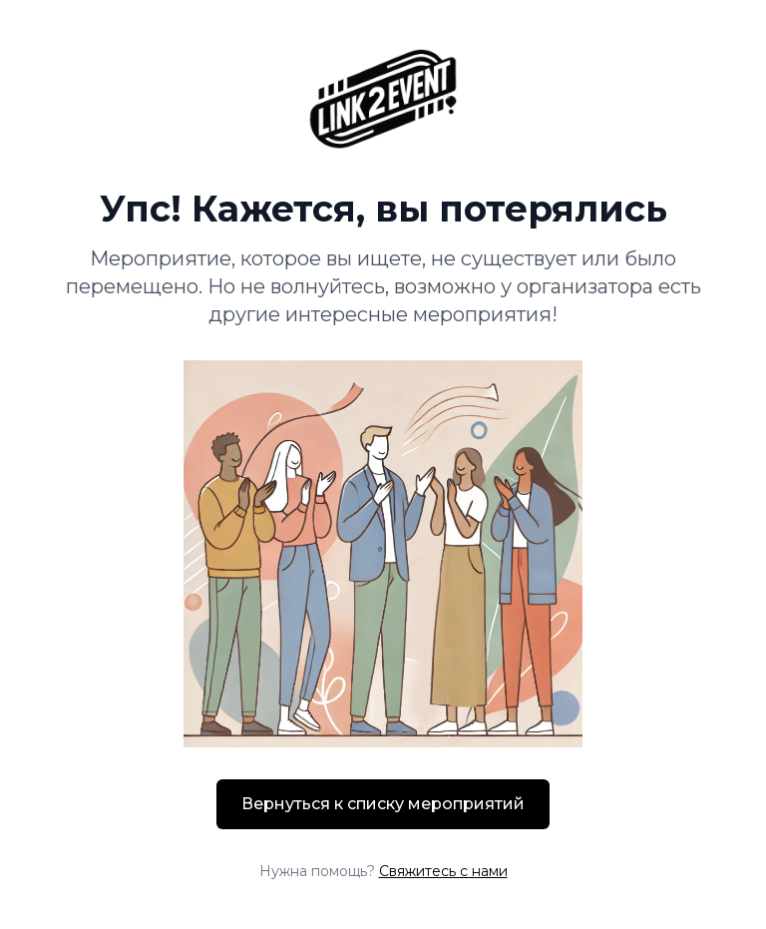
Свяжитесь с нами (443, 871)
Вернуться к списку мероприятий (383, 803)
